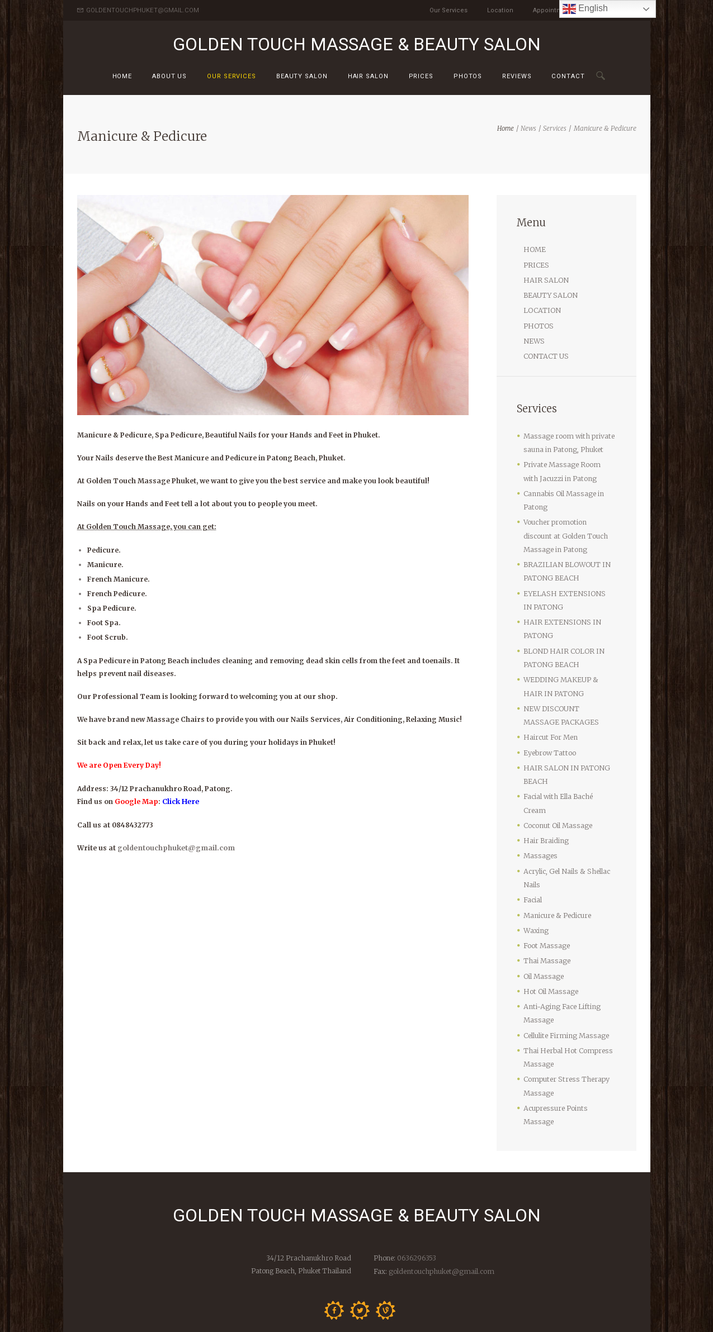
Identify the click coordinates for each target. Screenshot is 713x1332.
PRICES (535, 264)
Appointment (553, 10)
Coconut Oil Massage (556, 791)
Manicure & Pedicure (556, 877)
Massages (539, 820)
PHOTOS (538, 322)
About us (169, 76)
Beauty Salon (302, 76)
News (528, 128)
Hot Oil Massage (549, 950)
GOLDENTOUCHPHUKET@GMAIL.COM (142, 10)
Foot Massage (545, 906)
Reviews (516, 76)
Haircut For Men (549, 719)
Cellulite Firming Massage (564, 992)
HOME (534, 249)
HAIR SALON (368, 76)
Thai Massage (546, 920)
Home (122, 76)
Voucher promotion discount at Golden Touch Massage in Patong (568, 527)
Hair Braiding (545, 805)
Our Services (448, 10)
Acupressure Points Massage (569, 1062)
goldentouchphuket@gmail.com (175, 847)
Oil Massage (542, 935)
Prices (421, 76)
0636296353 (415, 1197)
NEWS (533, 337)
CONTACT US (545, 352)
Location (500, 10)
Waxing (535, 891)
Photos (468, 76)
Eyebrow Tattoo (549, 734)
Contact (567, 76)
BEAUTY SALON (549, 293)
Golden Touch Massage (252, 1316)
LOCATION (541, 308)
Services (554, 128)
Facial (532, 862)
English (585, 9)
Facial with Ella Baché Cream (569, 776)
